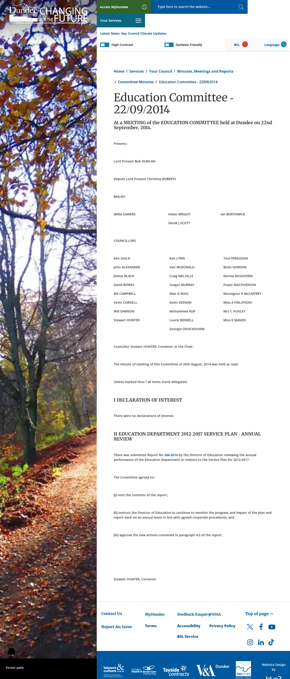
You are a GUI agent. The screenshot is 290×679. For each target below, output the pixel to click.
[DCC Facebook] (261, 615)
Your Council (160, 57)
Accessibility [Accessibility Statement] (189, 612)
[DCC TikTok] (272, 630)
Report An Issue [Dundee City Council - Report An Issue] (116, 613)
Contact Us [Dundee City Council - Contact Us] (111, 600)
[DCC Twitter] (250, 617)
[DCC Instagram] (250, 630)
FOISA (215, 601)
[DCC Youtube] (272, 615)
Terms (151, 612)
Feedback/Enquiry (193, 601)
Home (119, 57)
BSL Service (187, 623)
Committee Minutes (136, 68)
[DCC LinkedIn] (261, 630)
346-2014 (171, 441)
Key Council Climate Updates (143, 20)
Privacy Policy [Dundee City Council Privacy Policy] (222, 612)
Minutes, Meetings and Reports (205, 57)
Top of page (259, 600)
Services (136, 57)
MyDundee (155, 601)
